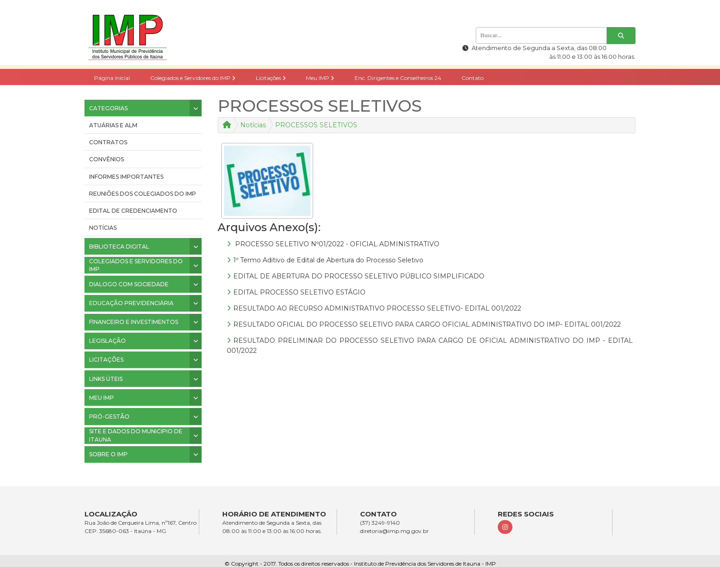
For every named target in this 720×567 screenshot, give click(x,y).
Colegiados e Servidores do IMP (193, 77)
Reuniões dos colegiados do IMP (142, 193)
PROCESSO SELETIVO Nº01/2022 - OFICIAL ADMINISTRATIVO (336, 244)
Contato (472, 77)
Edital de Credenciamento (133, 210)
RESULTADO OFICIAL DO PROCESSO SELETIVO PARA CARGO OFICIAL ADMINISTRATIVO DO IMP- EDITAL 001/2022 (427, 324)
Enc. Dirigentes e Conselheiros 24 (397, 77)
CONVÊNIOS (106, 159)
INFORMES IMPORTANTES (126, 176)
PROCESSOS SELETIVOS (316, 125)
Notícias (103, 227)
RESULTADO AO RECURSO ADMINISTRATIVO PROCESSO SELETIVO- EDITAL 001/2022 (377, 308)
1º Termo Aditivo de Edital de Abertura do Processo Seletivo (328, 260)
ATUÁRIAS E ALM (113, 125)
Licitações (271, 77)
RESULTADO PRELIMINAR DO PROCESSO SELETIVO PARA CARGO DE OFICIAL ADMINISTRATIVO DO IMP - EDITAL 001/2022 (430, 345)
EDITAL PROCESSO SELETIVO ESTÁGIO (299, 292)
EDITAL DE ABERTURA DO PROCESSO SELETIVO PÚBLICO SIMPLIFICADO (358, 276)
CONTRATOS (108, 142)
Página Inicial (112, 77)
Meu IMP (320, 77)
